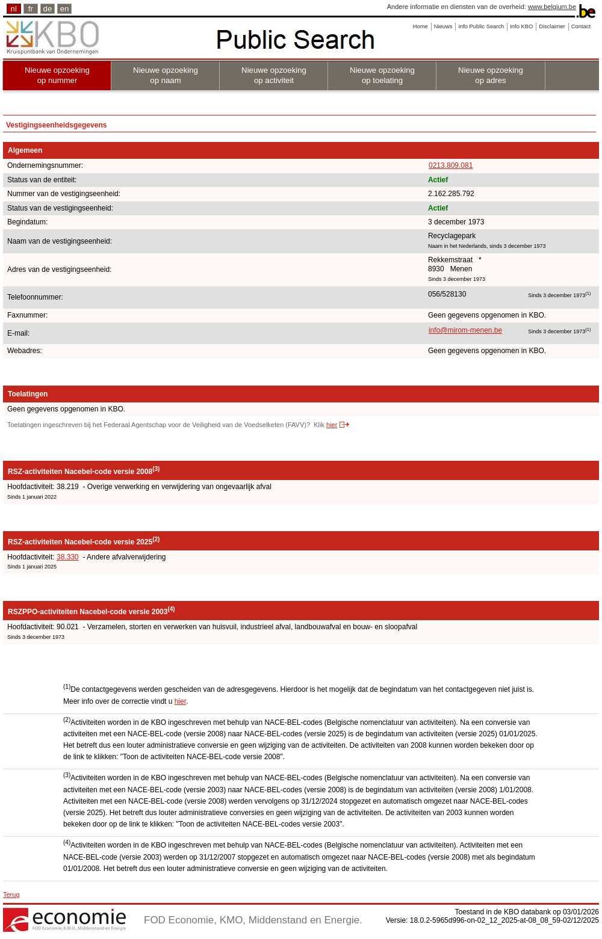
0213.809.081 (451, 165)
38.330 (68, 557)
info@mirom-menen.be (465, 330)
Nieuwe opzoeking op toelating (382, 75)
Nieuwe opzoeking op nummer (57, 75)
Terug (11, 894)
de (47, 8)
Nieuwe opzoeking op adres (490, 75)
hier (331, 424)
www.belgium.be (552, 6)
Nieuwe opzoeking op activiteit (273, 75)
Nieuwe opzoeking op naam (165, 75)
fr (30, 8)
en (64, 8)
